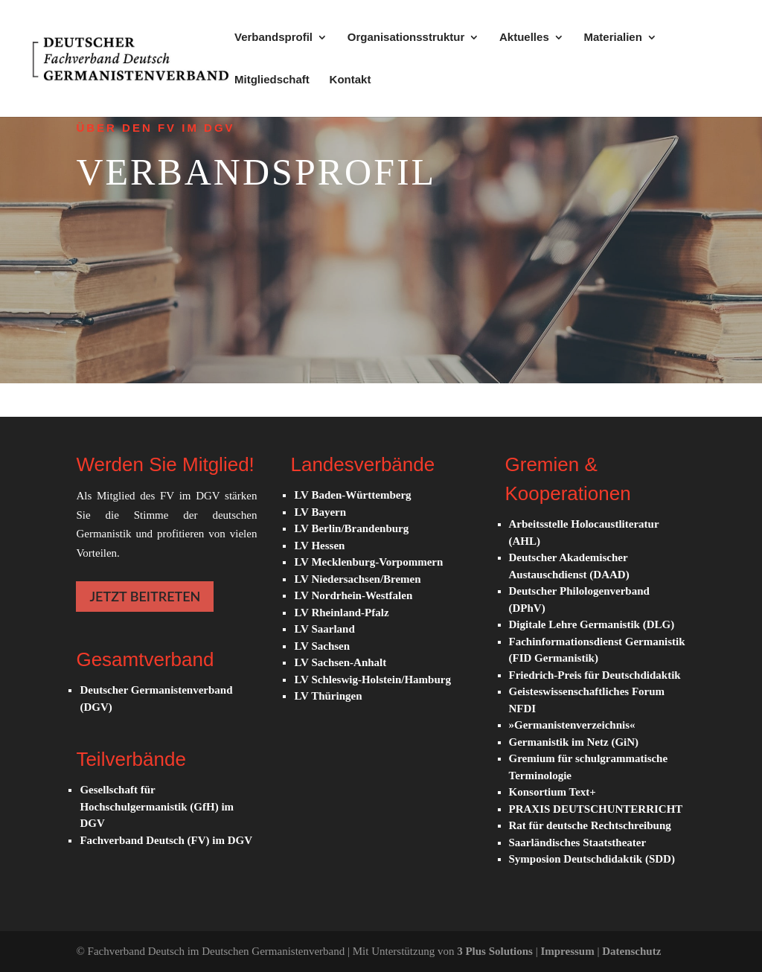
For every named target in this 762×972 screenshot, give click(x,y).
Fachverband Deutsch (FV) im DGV (166, 840)
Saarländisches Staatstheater (578, 842)
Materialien (612, 37)
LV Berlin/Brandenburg (351, 528)
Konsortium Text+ (552, 792)
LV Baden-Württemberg (352, 495)
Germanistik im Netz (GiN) (574, 742)
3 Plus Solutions (496, 951)
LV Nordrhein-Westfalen (353, 595)
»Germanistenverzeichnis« (572, 725)
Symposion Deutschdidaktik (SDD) (592, 859)
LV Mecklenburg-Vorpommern (368, 562)
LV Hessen (319, 545)
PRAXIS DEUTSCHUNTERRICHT (596, 809)
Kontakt (350, 80)
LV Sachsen (322, 646)
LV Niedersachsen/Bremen (357, 579)
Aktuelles (524, 37)
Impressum (568, 951)
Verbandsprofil (273, 37)
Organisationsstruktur (406, 37)
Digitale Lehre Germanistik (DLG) (592, 624)
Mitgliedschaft (272, 80)
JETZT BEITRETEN (144, 596)
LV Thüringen (328, 696)
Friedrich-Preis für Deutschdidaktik (595, 675)
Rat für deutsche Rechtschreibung (590, 825)
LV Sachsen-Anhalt (340, 662)
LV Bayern (320, 512)
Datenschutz (631, 951)
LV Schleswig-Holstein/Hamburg (372, 679)
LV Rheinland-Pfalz (341, 612)
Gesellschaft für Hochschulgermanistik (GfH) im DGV (157, 806)
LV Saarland (324, 629)
